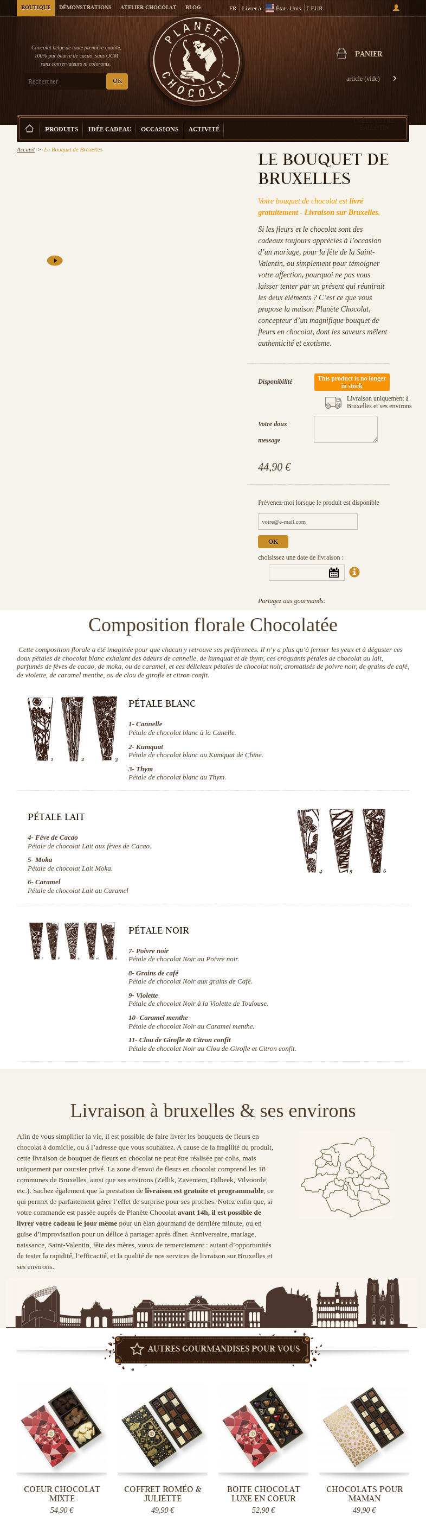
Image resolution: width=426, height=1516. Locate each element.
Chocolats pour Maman (364, 1494)
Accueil (26, 149)
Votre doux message (272, 432)
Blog (193, 8)
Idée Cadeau (109, 130)
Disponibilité (275, 381)
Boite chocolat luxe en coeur (263, 1494)
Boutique (35, 8)
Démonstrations (85, 8)
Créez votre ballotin (374, 124)
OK (117, 81)
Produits (62, 130)
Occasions (160, 130)
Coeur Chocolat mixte (62, 1494)
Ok (273, 542)
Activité (204, 130)
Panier (368, 54)
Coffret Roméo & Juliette (163, 1494)
